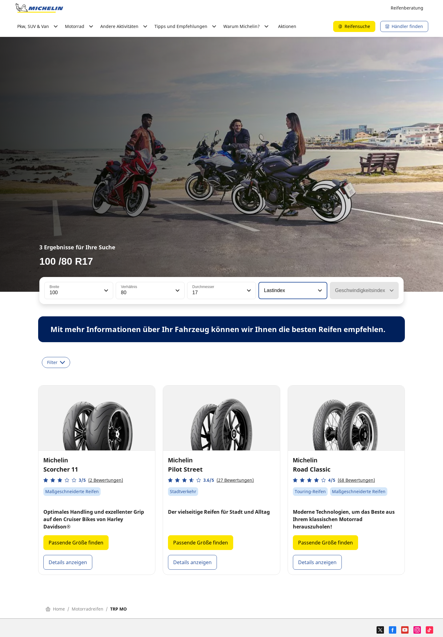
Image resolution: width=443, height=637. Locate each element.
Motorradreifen (87, 609)
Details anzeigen (68, 562)
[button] (105, 290)
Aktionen (287, 26)
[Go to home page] (39, 8)
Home (55, 609)
